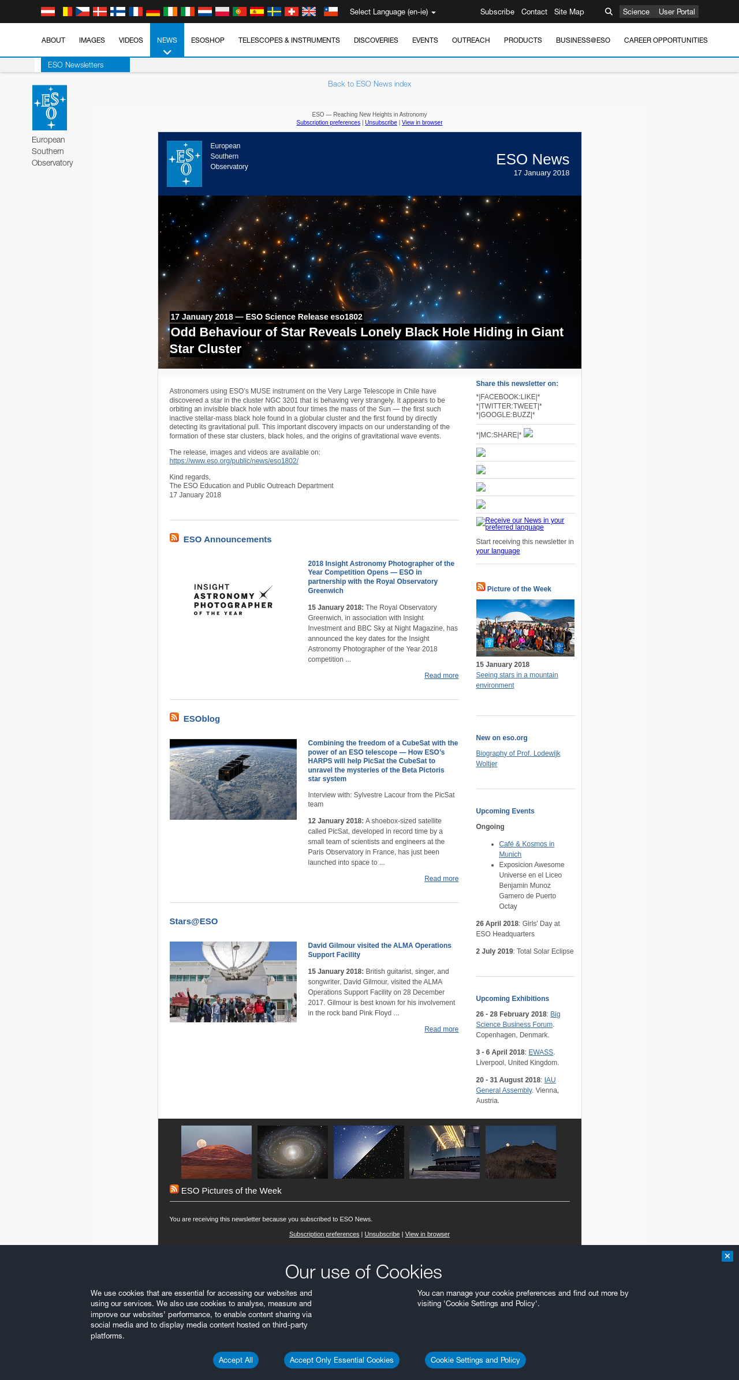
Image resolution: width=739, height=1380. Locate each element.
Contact (534, 11)
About (53, 40)
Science (636, 11)
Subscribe (497, 11)
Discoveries (376, 40)
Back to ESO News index (369, 83)
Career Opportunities (666, 40)
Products (523, 40)
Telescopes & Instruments (289, 40)
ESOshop (208, 40)
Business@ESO (583, 40)
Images (92, 40)
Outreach (471, 40)
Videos (131, 40)
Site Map (569, 11)
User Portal (677, 11)
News (167, 47)
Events (425, 40)
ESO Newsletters (69, 64)
